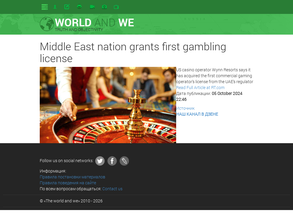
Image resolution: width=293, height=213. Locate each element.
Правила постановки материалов (72, 177)
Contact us (112, 188)
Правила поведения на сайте (68, 182)
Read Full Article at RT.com (200, 87)
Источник (185, 108)
